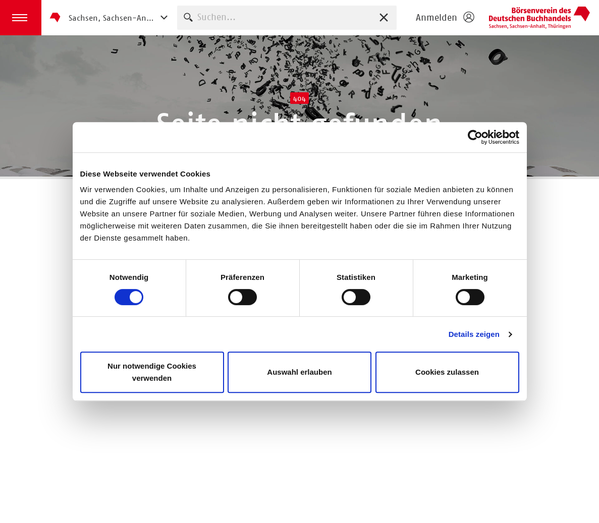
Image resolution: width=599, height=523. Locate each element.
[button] (20, 17)
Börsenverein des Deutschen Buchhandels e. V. (539, 17)
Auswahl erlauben (299, 372)
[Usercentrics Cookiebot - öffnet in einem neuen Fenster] (475, 137)
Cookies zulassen (447, 372)
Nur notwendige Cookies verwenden (151, 372)
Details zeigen (474, 334)
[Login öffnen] (444, 17)
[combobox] (287, 17)
